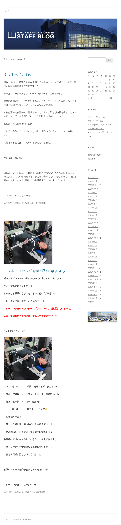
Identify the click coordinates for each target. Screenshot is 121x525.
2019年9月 (92, 241)
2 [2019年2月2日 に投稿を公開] (109, 79)
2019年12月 (93, 230)
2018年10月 (93, 279)
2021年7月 (92, 196)
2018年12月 (93, 271)
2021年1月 (92, 215)
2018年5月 (92, 298)
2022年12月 (93, 177)
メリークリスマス (96, 128)
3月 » (111, 98)
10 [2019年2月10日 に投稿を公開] (114, 83)
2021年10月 (93, 188)
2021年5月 (92, 203)
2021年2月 (92, 211)
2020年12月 (93, 219)
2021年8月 (92, 192)
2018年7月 (92, 290)
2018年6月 (92, 294)
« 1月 (90, 98)
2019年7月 (92, 245)
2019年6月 (92, 249)
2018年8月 (92, 286)
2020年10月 (93, 226)
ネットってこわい (18, 74)
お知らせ (19, 203)
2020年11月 (93, 222)
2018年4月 (92, 302)
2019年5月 (92, 252)
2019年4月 (92, 256)
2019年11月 (93, 234)
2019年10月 (93, 237)
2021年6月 (92, 200)
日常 (90, 158)
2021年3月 (92, 207)
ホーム (6, 11)
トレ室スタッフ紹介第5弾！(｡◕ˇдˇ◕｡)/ (34, 270)
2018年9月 (92, 283)
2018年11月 (93, 275)
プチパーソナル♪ (95, 120)
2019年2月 (92, 264)
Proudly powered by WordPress (17, 519)
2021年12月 (93, 185)
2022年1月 (92, 181)
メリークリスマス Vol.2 (99, 124)
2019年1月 (92, 268)
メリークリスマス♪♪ (97, 117)
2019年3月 (92, 260)
